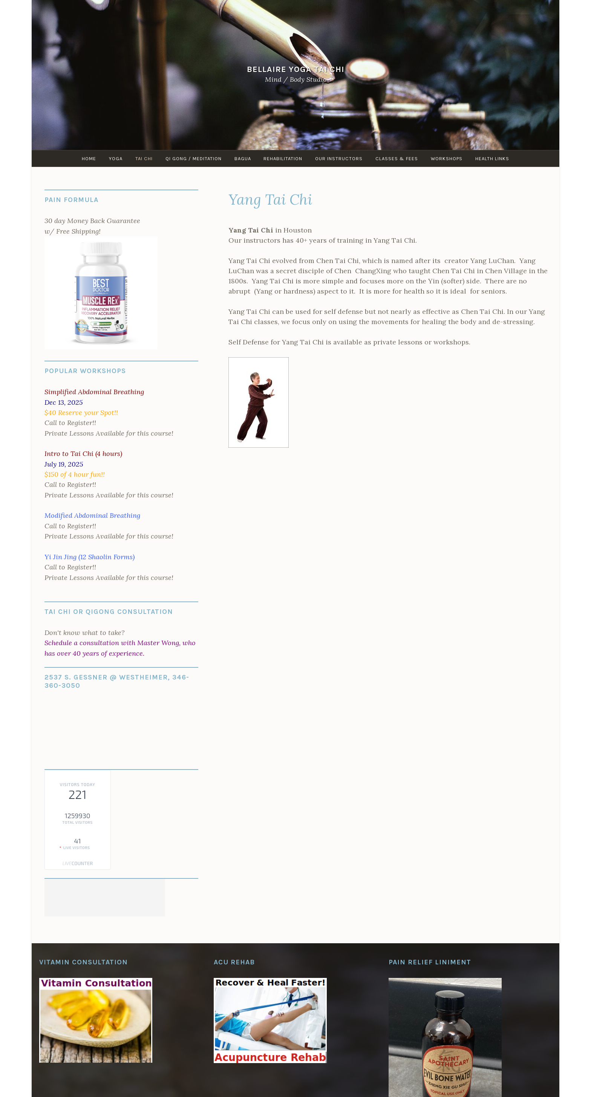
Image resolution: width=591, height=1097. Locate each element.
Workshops (447, 158)
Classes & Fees (397, 158)
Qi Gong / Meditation (193, 158)
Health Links (493, 158)
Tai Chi (144, 158)
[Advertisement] (104, 897)
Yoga (115, 158)
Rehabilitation (283, 158)
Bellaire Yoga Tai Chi (295, 69)
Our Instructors (339, 158)
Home (89, 158)
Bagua (242, 158)
